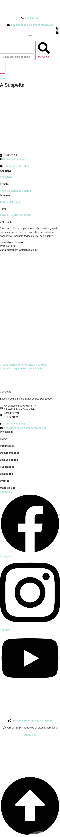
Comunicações (9, 459)
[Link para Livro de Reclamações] (30, 691)
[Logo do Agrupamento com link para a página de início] (30, 8)
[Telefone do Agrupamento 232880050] (30, 18)
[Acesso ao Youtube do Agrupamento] (30, 33)
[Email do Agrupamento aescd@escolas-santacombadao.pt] (30, 25)
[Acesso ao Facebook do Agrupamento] (30, 28)
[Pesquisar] (43, 50)
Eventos (4, 480)
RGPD (3, 438)
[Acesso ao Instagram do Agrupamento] (30, 30)
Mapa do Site (7, 487)
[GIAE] (2, 78)
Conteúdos (6, 473)
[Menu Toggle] (30, 36)
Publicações (7, 466)
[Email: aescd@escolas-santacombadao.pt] (30, 428)
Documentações (10, 452)
